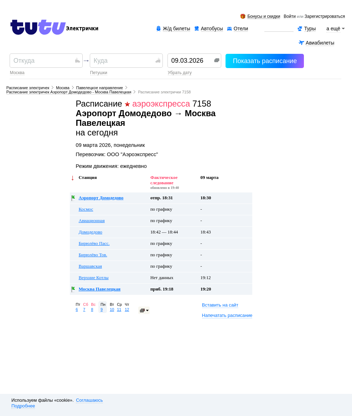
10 (112, 309)
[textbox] (43, 60)
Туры (310, 28)
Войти (290, 17)
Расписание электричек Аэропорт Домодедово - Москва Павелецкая (68, 92)
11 (119, 309)
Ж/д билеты (176, 28)
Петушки (98, 72)
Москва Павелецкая (100, 289)
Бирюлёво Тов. (93, 254)
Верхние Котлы (94, 277)
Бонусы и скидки (263, 16)
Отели (241, 29)
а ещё (333, 28)
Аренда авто (278, 29)
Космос (86, 209)
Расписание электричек (28, 88)
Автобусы (212, 28)
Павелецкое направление (99, 88)
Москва (17, 72)
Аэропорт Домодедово (101, 197)
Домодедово (90, 232)
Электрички (82, 28)
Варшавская (90, 266)
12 (127, 309)
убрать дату (180, 72)
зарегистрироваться (325, 17)
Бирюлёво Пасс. (94, 243)
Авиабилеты (320, 43)
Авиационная (92, 220)
